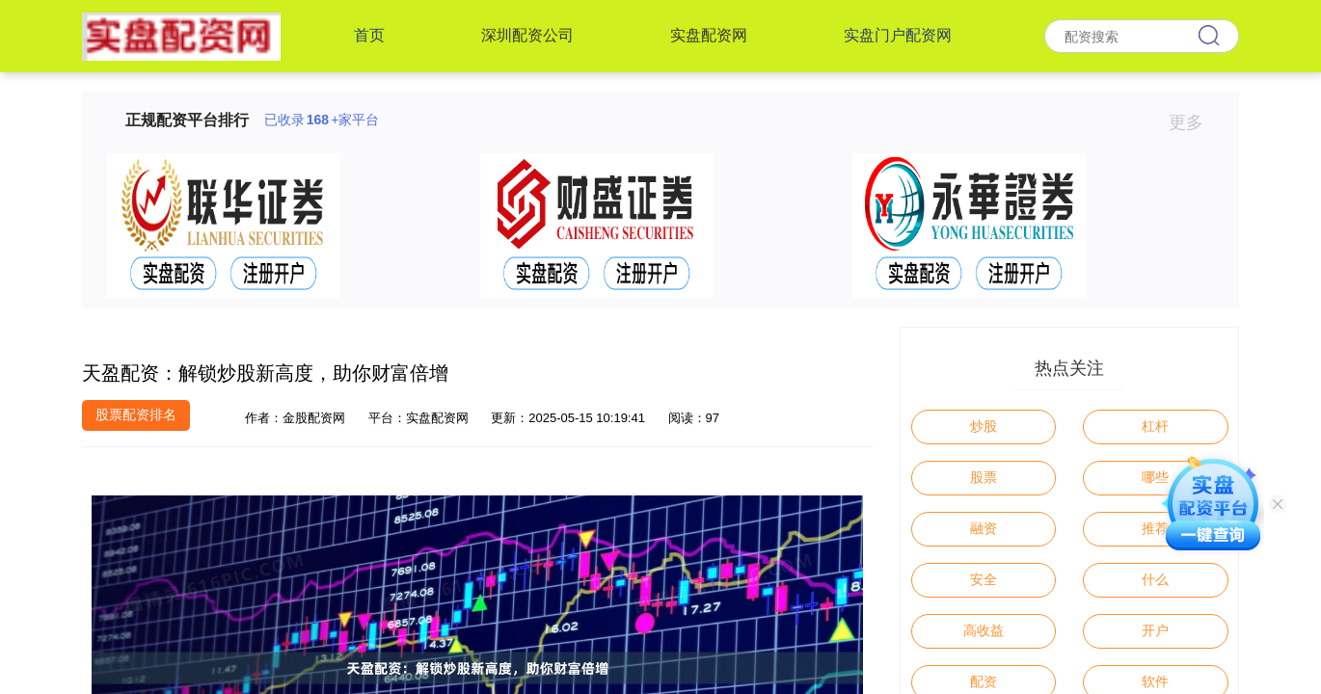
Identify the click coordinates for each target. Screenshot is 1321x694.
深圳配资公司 (527, 35)
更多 (1194, 122)
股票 (983, 477)
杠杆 (1155, 426)
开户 (1155, 630)
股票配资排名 (135, 414)
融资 (983, 528)
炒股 (983, 426)
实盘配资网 (708, 35)
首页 (369, 35)
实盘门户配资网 (898, 35)
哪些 (1155, 477)
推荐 (1155, 528)
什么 (1155, 579)
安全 (983, 579)
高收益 (983, 630)
